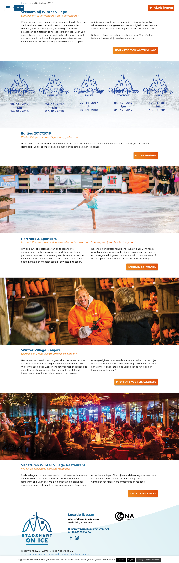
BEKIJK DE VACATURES (143, 493)
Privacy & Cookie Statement (148, 560)
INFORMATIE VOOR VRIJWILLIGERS (136, 382)
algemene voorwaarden (34, 554)
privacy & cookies (58, 554)
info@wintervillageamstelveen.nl (88, 529)
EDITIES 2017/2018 (145, 155)
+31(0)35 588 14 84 (79, 532)
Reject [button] (131, 560)
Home (24, 3)
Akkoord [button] (121, 560)
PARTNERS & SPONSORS (142, 267)
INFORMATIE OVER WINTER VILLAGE (135, 50)
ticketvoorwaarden (80, 554)
